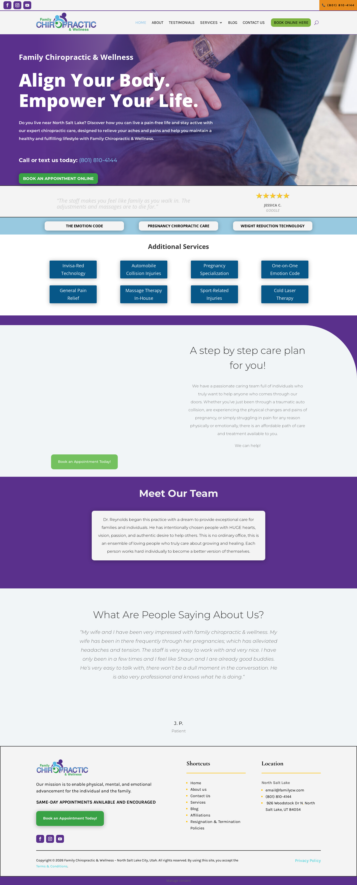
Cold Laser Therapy (285, 294)
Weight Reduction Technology (272, 225)
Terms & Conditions (51, 866)
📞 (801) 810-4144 (338, 5)
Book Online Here (291, 22)
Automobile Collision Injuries (143, 269)
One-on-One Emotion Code (285, 269)
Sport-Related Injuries (214, 294)
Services (209, 22)
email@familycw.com (285, 790)
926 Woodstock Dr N (285, 803)
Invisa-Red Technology (73, 269)
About (157, 22)
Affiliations (200, 815)
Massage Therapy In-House (143, 294)
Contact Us (254, 22)
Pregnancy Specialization (214, 269)
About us (198, 789)
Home (140, 22)
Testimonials (182, 22)
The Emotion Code (84, 225)
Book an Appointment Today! (84, 461)
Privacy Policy (308, 860)
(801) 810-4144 (98, 160)
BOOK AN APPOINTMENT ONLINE (58, 178)
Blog (232, 22)
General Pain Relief (73, 294)
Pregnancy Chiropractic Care (178, 225)
